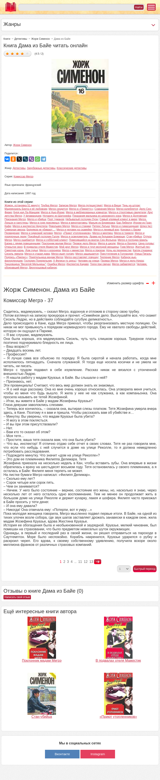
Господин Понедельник (38, 260)
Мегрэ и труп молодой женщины (99, 246)
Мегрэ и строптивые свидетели (127, 212)
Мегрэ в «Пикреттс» (81, 208)
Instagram (98, 754)
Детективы (20, 38)
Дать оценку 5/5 (27, 53)
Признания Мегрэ (15, 219)
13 (91, 562)
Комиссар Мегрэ (23, 176)
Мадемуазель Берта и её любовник (26, 208)
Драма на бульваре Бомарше (107, 236)
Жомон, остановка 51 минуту (22, 205)
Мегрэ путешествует (90, 205)
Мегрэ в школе (106, 243)
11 (80, 562)
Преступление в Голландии (116, 253)
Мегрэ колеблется (127, 208)
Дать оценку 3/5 (17, 53)
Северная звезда (15, 229)
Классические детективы (71, 168)
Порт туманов (56, 219)
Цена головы (146, 243)
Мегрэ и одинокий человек (37, 233)
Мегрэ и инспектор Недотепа (30, 226)
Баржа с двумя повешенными (22, 243)
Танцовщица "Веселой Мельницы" (25, 264)
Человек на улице (88, 260)
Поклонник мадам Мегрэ (56, 243)
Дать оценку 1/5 (7, 53)
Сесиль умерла (14, 253)
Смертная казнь (14, 250)
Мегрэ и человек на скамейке (74, 229)
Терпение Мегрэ (109, 257)
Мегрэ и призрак (95, 250)
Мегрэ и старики (81, 226)
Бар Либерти (124, 222)
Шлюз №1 (146, 226)
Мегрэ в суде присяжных (44, 222)
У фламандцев (32, 215)
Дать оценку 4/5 (22, 53)
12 (86, 562)
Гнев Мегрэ (127, 246)
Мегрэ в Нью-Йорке (52, 212)
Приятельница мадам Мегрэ (46, 257)
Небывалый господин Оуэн (82, 219)
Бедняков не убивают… (41, 229)
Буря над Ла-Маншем (26, 212)
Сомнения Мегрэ (104, 208)
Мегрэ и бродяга (127, 243)
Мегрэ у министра (73, 250)
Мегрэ (57, 233)
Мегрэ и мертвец (102, 233)
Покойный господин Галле (43, 236)
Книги (6, 38)
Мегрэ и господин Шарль (132, 240)
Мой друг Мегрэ (68, 246)
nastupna (97, 561)
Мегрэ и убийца (36, 219)
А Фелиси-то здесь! (64, 260)
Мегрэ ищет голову (62, 253)
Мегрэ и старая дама (37, 253)
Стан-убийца (134, 236)
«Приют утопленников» (77, 233)
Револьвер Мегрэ (59, 226)
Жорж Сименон (40, 38)
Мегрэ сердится (58, 208)
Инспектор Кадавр (78, 264)
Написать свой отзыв (17, 597)
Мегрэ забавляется (123, 264)
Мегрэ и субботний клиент (51, 240)
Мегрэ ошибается (24, 240)
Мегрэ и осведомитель (74, 236)
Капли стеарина (142, 250)
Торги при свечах (100, 264)
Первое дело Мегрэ (84, 243)
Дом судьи (31, 250)
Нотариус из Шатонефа (57, 215)
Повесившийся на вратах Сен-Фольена (92, 240)
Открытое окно (13, 246)
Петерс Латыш (101, 226)
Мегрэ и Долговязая (135, 215)
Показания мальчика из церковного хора (96, 215)
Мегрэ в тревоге (124, 233)
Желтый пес (142, 246)
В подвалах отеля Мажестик (41, 246)
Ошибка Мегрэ (56, 264)
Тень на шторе (131, 205)
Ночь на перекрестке (118, 250)
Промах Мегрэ (109, 260)
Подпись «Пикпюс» (16, 257)
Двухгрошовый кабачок (43, 267)
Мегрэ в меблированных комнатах (86, 212)
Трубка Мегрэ (49, 205)
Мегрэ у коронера (50, 250)
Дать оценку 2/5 (12, 53)
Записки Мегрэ (68, 205)
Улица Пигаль (142, 253)
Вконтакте (62, 754)
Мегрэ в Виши (112, 205)
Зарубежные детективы (41, 168)
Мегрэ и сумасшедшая (124, 226)
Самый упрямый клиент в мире (118, 219)
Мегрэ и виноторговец (74, 222)
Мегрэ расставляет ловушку (81, 257)
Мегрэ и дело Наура (131, 260)
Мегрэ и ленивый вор (106, 229)
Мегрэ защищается (87, 253)
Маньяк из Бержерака (102, 222)
